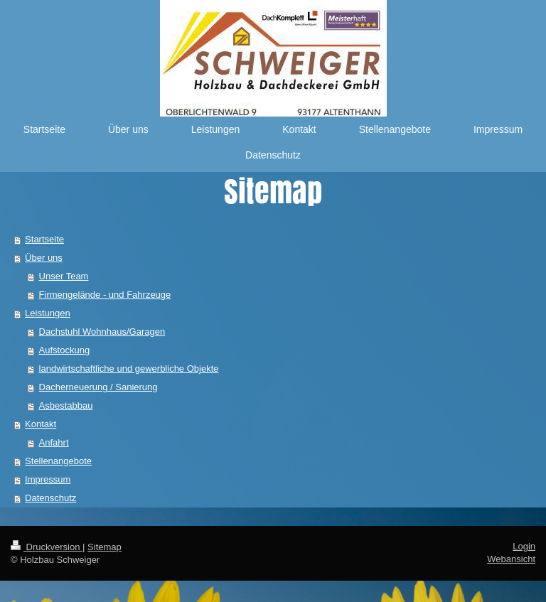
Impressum (47, 479)
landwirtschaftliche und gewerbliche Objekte (129, 368)
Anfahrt (54, 442)
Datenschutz (50, 498)
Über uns (44, 257)
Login (524, 546)
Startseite (44, 239)
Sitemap (104, 547)
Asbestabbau (66, 405)
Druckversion (46, 547)
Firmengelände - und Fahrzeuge (105, 294)
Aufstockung (64, 350)
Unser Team (64, 276)
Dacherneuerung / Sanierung (98, 387)
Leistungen (47, 313)
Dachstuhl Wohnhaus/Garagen (102, 331)
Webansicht (511, 559)
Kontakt (40, 424)
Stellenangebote (58, 461)
